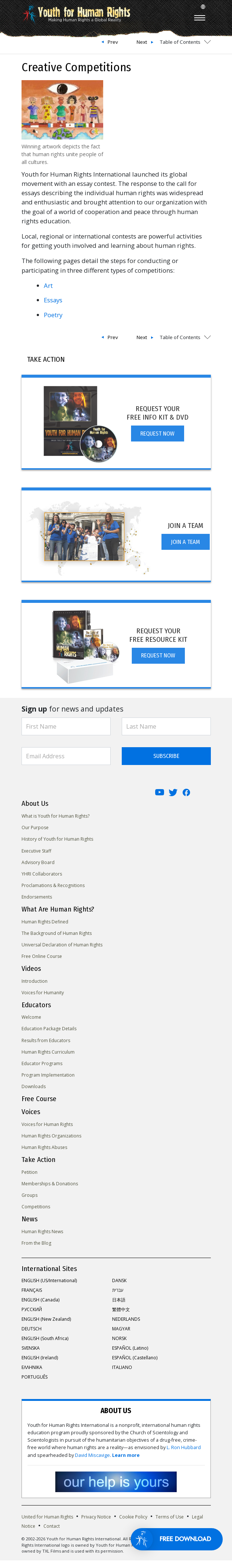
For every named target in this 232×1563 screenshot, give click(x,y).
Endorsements (37, 899)
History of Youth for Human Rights (57, 841)
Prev (113, 42)
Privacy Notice (96, 1519)
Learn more (126, 1458)
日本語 (118, 1302)
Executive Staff (36, 853)
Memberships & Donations (50, 1186)
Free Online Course (42, 959)
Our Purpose (35, 830)
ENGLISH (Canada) (40, 1302)
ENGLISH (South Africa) (45, 1341)
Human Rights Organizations (51, 1138)
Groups (29, 1198)
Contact (51, 1529)
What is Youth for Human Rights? (55, 818)
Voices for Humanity (43, 995)
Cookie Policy (133, 1519)
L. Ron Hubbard (184, 1450)
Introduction (35, 984)
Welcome (31, 1020)
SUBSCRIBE (166, 758)
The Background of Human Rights (57, 936)
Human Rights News (42, 1234)
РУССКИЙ (32, 1312)
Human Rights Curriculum (48, 1054)
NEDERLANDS (126, 1322)
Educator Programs (42, 1066)
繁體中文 (121, 1312)
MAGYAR (121, 1331)
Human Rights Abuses (44, 1150)
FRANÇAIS (32, 1293)
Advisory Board (38, 865)
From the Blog (36, 1245)
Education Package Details (49, 1031)
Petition (29, 1175)
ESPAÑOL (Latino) (130, 1350)
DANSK (119, 1283)
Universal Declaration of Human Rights (62, 947)
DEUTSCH (32, 1331)
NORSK (119, 1341)
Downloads (34, 1089)
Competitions (36, 1209)
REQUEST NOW (157, 436)
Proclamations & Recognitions (53, 888)
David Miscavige (92, 1458)
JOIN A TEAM (185, 544)
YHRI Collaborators (42, 876)
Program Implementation (48, 1077)
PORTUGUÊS (35, 1379)
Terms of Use (170, 1519)
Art (49, 285)
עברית (117, 1293)
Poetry (53, 315)
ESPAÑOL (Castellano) (134, 1360)
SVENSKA (31, 1350)
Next (142, 42)
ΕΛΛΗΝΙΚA (32, 1370)
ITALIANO (122, 1370)
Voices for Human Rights (47, 1127)
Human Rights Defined (45, 924)
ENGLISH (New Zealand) (46, 1322)
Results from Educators (46, 1043)
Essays (53, 300)
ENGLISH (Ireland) (40, 1360)
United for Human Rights (47, 1519)
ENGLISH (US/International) (49, 1283)
